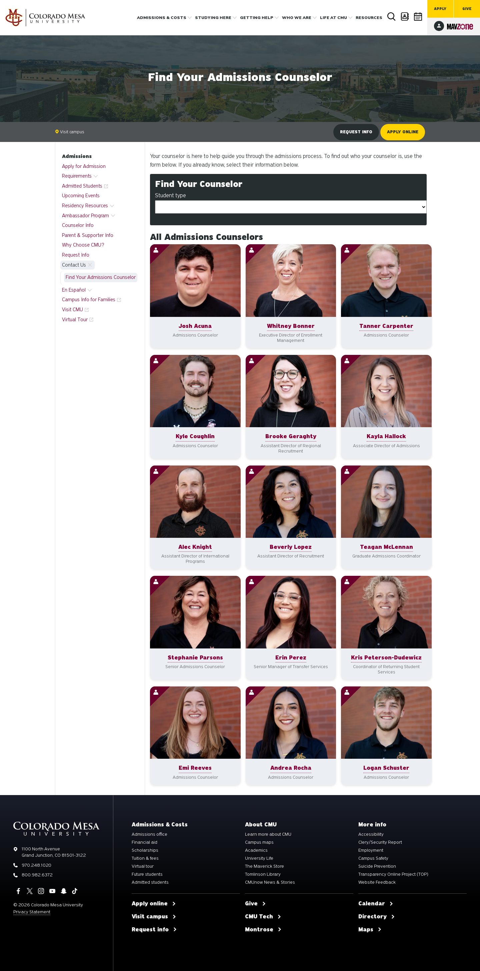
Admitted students (150, 882)
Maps (370, 930)
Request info (356, 132)
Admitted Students (82, 186)
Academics (256, 850)
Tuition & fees (145, 858)
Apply (440, 9)
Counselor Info (78, 225)
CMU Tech (263, 917)
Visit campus (69, 131)
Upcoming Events (81, 196)
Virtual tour (143, 866)
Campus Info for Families (88, 300)
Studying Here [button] (213, 17)
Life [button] (333, 17)
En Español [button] (74, 290)
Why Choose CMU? (83, 245)
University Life (259, 858)
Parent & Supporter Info (87, 235)
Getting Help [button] (256, 17)
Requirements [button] (77, 176)
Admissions (77, 156)
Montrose (263, 930)
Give (467, 9)
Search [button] (391, 17)
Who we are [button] (296, 17)
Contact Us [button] (74, 265)
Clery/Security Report (380, 842)
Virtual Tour (75, 320)
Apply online (402, 132)
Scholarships (145, 850)
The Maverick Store (264, 866)
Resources (369, 17)
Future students (147, 874)
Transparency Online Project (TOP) (393, 874)
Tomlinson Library (263, 874)
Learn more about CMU (268, 834)
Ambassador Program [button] (85, 216)
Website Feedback (377, 882)
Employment (370, 850)
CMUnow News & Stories (270, 882)
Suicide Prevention (377, 866)
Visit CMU (72, 310)
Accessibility (371, 834)
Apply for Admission (84, 166)
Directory (405, 16)
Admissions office (149, 834)
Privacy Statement (31, 912)
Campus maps (259, 842)
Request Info (75, 255)
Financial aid (144, 842)
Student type (170, 195)
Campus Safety (373, 858)
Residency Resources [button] (85, 206)
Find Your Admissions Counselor (101, 277)
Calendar (418, 16)
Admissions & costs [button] (161, 17)
